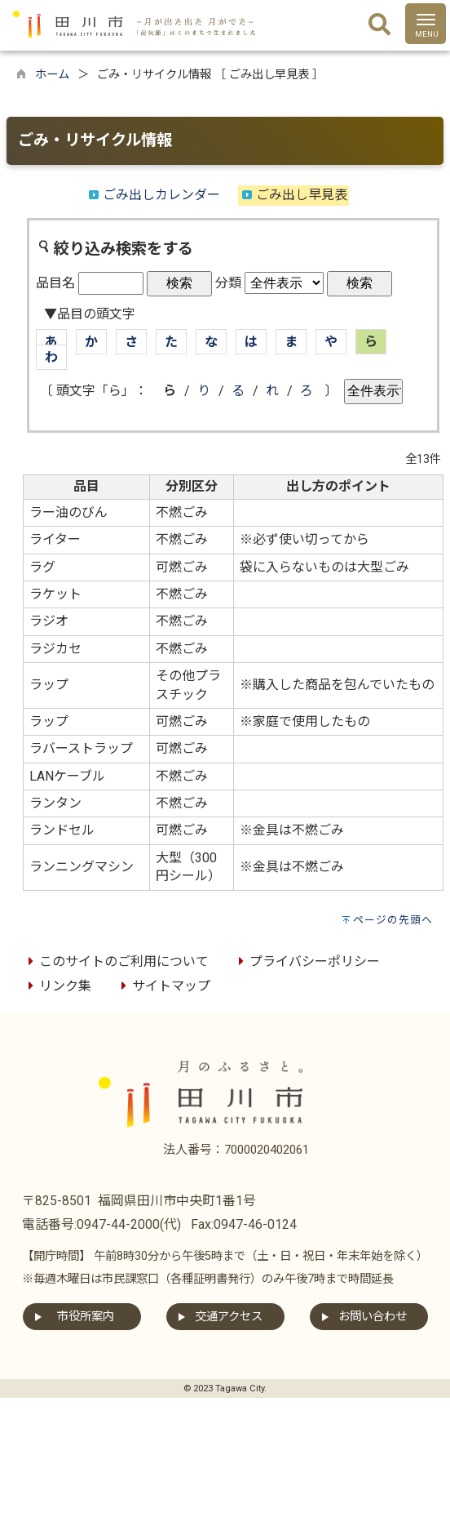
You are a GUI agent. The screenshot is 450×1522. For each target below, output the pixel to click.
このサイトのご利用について (116, 961)
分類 (228, 283)
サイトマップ (163, 986)
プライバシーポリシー (306, 961)
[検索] (379, 25)
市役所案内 (85, 1317)
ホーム (52, 75)
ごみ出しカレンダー (161, 194)
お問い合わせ (372, 1317)
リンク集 (57, 986)
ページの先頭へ (393, 920)
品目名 (55, 283)
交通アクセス (228, 1317)
